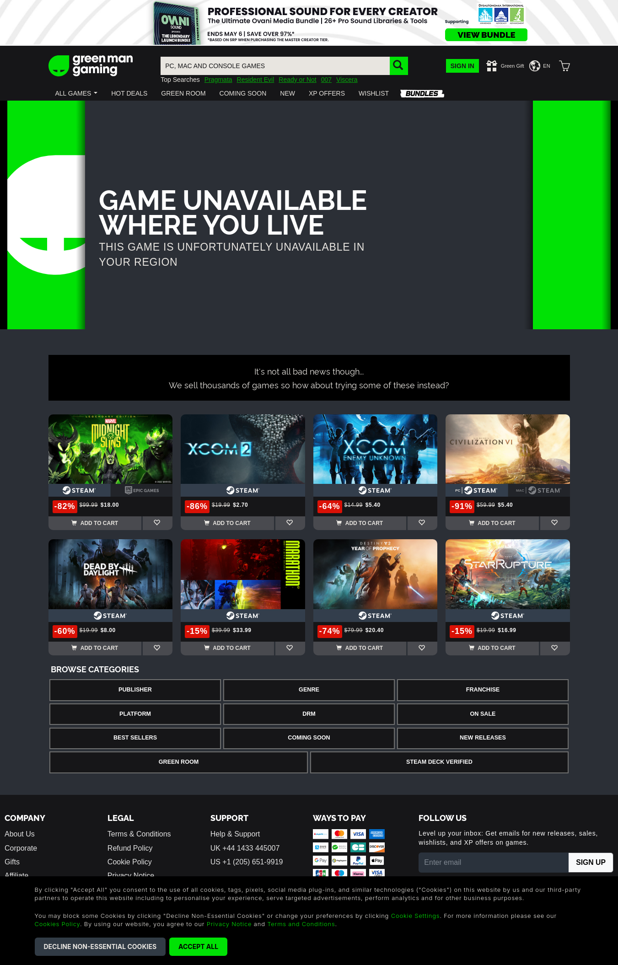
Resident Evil (255, 79)
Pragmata (218, 79)
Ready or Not (297, 79)
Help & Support (235, 834)
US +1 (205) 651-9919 (246, 862)
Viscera (346, 79)
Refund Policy (130, 848)
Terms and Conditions (301, 923)
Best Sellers (135, 737)
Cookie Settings (415, 915)
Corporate (21, 848)
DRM (309, 714)
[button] (76, 93)
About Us (20, 834)
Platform (135, 714)
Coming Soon (309, 737)
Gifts (12, 862)
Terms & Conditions (139, 834)
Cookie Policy (129, 862)
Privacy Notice (229, 923)
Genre (309, 689)
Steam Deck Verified (439, 762)
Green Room (179, 762)
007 (326, 79)
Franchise (483, 689)
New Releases (483, 737)
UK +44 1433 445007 (245, 848)
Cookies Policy (57, 923)
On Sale (483, 714)
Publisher (135, 689)
